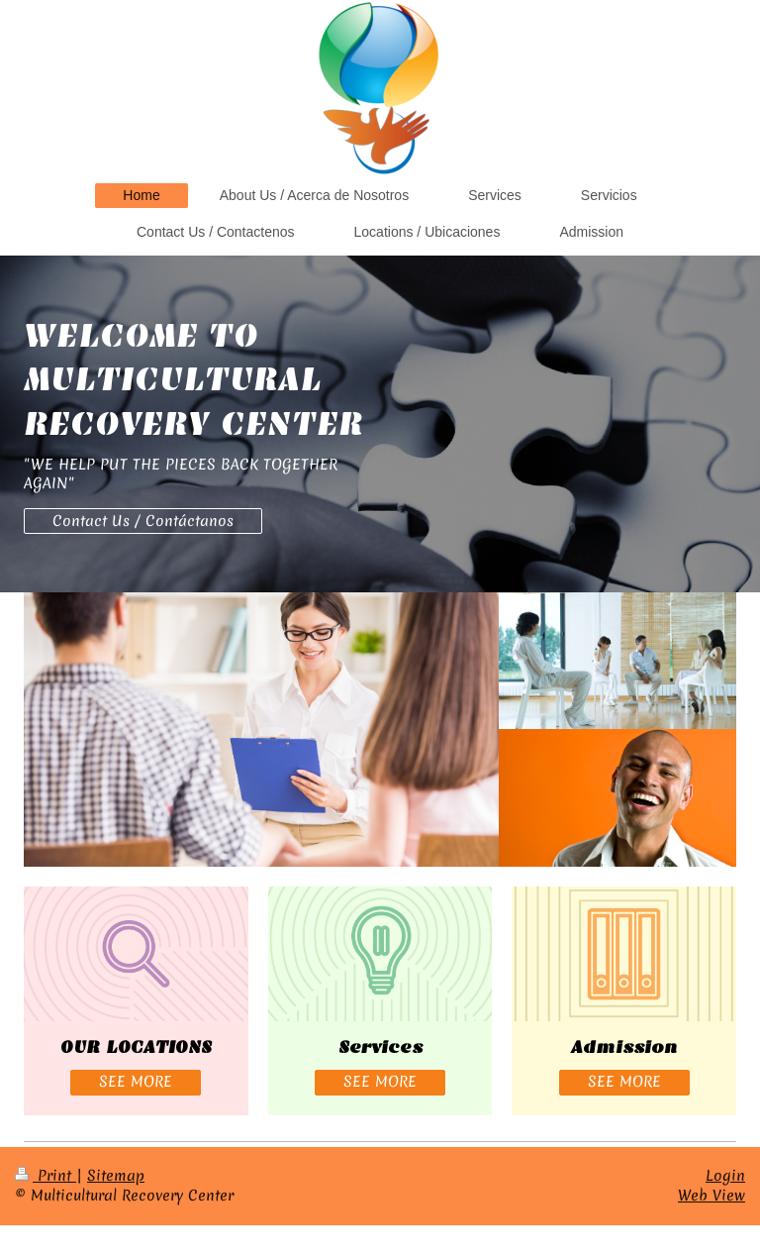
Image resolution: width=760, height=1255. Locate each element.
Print (45, 1176)
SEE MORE (135, 1082)
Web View (711, 1195)
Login (725, 1176)
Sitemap (115, 1176)
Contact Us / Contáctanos (143, 521)
